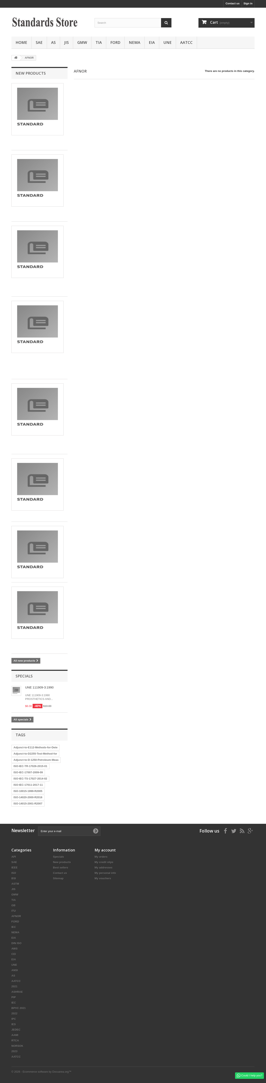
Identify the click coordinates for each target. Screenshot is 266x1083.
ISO (13, 873)
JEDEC (15, 1029)
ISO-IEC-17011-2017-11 (28, 784)
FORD (115, 42)
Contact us (232, 3)
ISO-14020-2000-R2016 (28, 797)
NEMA (134, 42)
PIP (13, 997)
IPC (13, 1018)
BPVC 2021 (18, 1008)
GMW (82, 42)
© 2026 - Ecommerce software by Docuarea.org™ (41, 1071)
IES (13, 1024)
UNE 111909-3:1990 (39, 687)
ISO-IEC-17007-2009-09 (28, 772)
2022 (14, 1013)
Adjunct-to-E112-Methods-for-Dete (36, 747)
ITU (13, 910)
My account (105, 849)
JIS (66, 42)
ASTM (15, 883)
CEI (13, 954)
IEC (13, 927)
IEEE (14, 867)
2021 (14, 986)
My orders (101, 856)
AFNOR (16, 916)
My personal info (105, 873)
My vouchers (103, 878)
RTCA (15, 1040)
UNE (167, 42)
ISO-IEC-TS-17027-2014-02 (30, 778)
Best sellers (60, 867)
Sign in (248, 3)
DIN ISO (16, 943)
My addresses (103, 867)
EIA (152, 42)
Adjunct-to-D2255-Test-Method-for (35, 753)
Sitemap (58, 878)
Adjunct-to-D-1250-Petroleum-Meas (36, 759)
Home (21, 42)
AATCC (186, 42)
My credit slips (104, 862)
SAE (39, 42)
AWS (14, 948)
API (13, 856)
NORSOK (17, 1045)
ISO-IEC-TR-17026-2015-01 (30, 766)
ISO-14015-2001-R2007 (28, 803)
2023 (14, 1051)
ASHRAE (17, 991)
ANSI (14, 970)
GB (13, 905)
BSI (13, 878)
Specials (24, 675)
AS (53, 42)
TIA (99, 42)
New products (31, 73)
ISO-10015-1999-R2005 (28, 791)
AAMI (14, 1035)
